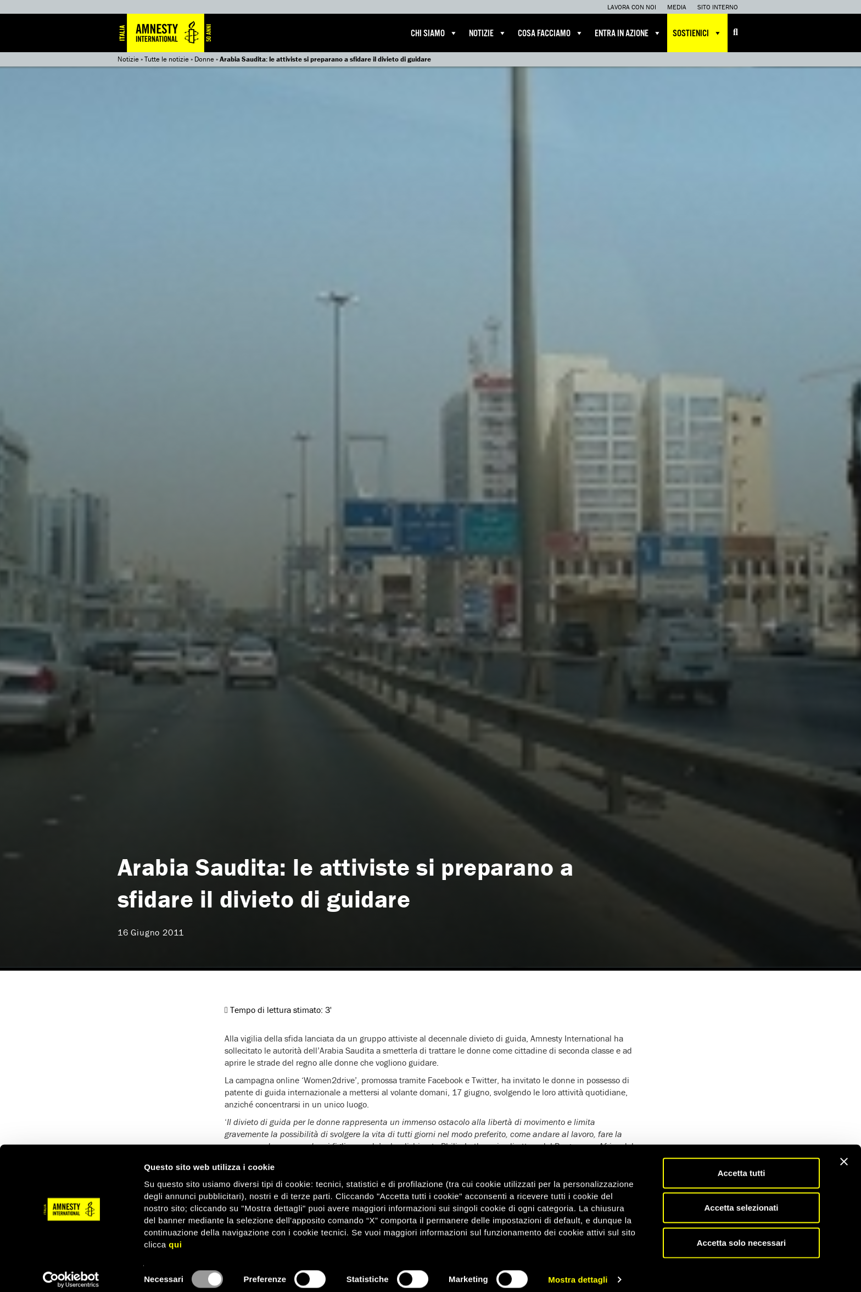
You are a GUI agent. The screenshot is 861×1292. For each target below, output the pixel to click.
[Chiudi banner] (844, 1152)
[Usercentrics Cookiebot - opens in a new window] (71, 1270)
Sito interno (717, 7)
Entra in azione (628, 33)
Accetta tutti (741, 1163)
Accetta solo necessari (741, 1233)
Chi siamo (434, 33)
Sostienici (697, 33)
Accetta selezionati (741, 1199)
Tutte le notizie (166, 59)
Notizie (488, 33)
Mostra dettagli (577, 1270)
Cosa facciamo (551, 33)
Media (676, 7)
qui (175, 1235)
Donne (204, 59)
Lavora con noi (631, 7)
